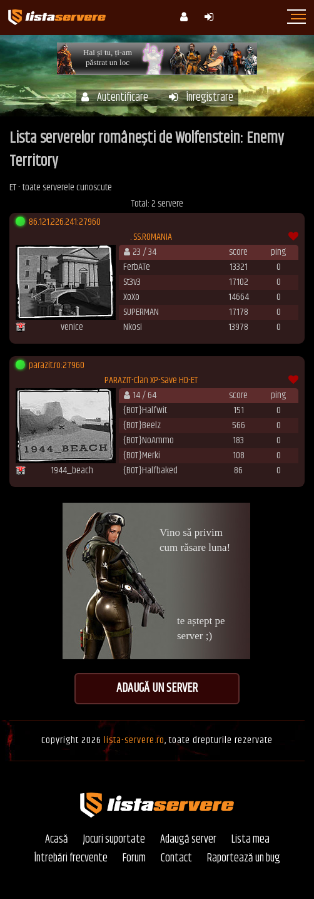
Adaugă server (188, 839)
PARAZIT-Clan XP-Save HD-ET (151, 380)
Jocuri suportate (114, 839)
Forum (134, 858)
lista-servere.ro (134, 740)
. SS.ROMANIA (151, 237)
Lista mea (250, 839)
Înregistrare (201, 98)
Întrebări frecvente (71, 858)
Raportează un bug (243, 858)
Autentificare (114, 98)
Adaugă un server (157, 688)
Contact (176, 858)
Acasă (56, 839)
